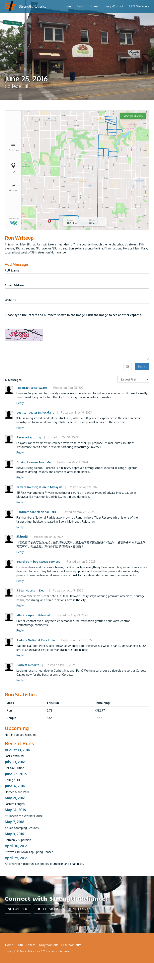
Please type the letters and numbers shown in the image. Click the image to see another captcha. (73, 315)
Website (10, 300)
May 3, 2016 (14, 834)
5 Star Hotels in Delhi (31, 590)
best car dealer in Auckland (35, 412)
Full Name (12, 270)
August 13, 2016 (17, 750)
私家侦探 (22, 536)
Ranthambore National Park (36, 512)
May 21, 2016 (15, 798)
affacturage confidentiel (33, 615)
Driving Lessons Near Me (33, 462)
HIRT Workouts (139, 6)
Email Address (14, 285)
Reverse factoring (28, 437)
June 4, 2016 (15, 786)
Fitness (94, 6)
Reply (20, 403)
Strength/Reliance (33, 6)
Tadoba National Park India (35, 640)
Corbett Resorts (27, 665)
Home (67, 6)
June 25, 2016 (16, 774)
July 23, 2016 (15, 762)
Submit (142, 366)
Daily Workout (114, 6)
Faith (80, 6)
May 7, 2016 (14, 822)
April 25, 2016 (16, 858)
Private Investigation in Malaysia (39, 487)
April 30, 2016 (16, 846)
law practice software (31, 387)
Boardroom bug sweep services (38, 561)
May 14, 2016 (15, 810)
